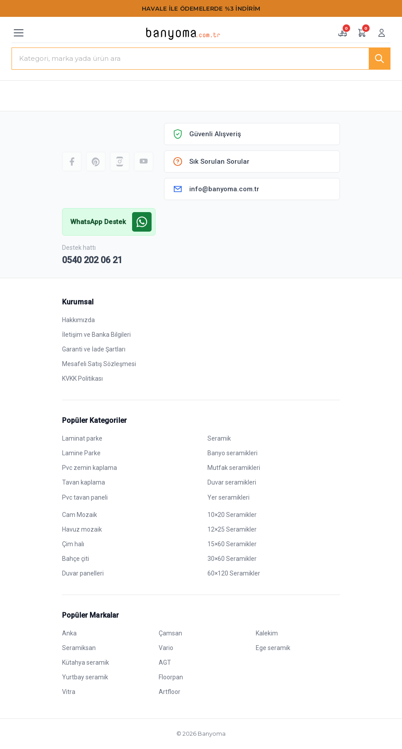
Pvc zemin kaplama (89, 467)
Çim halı (73, 544)
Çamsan (170, 633)
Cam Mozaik (79, 514)
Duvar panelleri (83, 573)
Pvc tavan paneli (85, 497)
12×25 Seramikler (232, 529)
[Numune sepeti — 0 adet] (342, 33)
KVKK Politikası (82, 378)
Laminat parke (82, 438)
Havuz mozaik (82, 529)
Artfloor (169, 691)
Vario (166, 647)
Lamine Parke (81, 453)
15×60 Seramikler (232, 544)
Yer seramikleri (228, 497)
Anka (69, 633)
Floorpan (171, 677)
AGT (165, 662)
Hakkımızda (78, 319)
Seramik (219, 438)
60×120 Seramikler (233, 573)
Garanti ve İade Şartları (93, 349)
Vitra (68, 691)
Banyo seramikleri (232, 453)
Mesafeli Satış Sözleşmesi (99, 363)
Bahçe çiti (75, 558)
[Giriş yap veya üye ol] (381, 33)
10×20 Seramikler (232, 514)
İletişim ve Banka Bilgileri (96, 334)
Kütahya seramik (85, 662)
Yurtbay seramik (85, 677)
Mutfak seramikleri (233, 467)
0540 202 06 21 (92, 260)
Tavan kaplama (83, 482)
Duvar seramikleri (231, 482)
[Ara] (379, 58)
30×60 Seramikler (232, 558)
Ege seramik (273, 647)
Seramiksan (79, 647)
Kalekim (267, 633)
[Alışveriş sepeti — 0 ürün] (362, 33)
